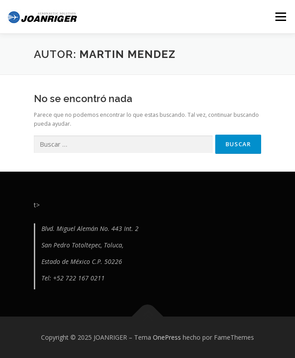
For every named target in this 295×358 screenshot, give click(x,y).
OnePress (167, 337)
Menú (280, 17)
